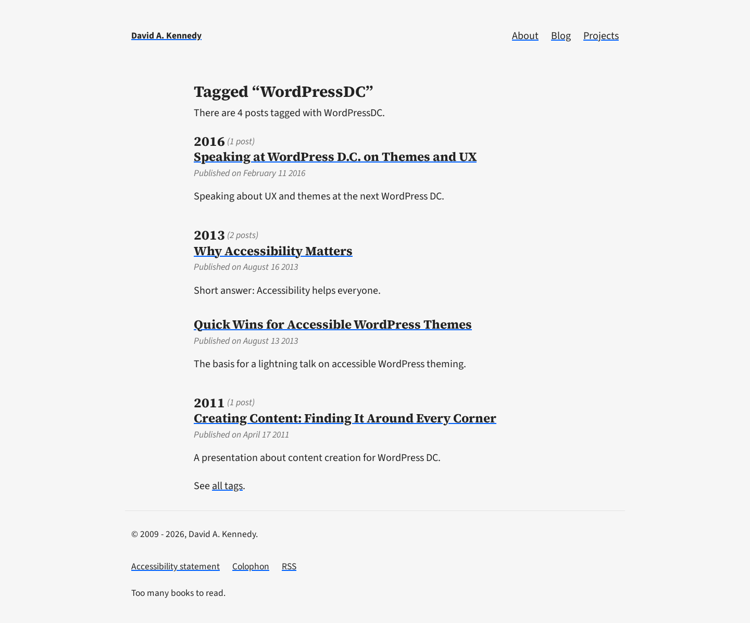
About (525, 36)
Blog (561, 36)
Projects (601, 36)
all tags (227, 486)
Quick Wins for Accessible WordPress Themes (333, 324)
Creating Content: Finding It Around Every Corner (345, 418)
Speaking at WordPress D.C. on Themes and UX (335, 156)
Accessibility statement (175, 566)
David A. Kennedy (166, 35)
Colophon (250, 566)
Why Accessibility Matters (273, 250)
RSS (289, 566)
